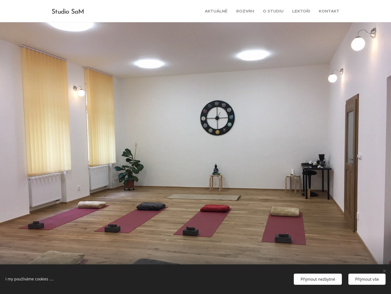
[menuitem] (217, 11)
